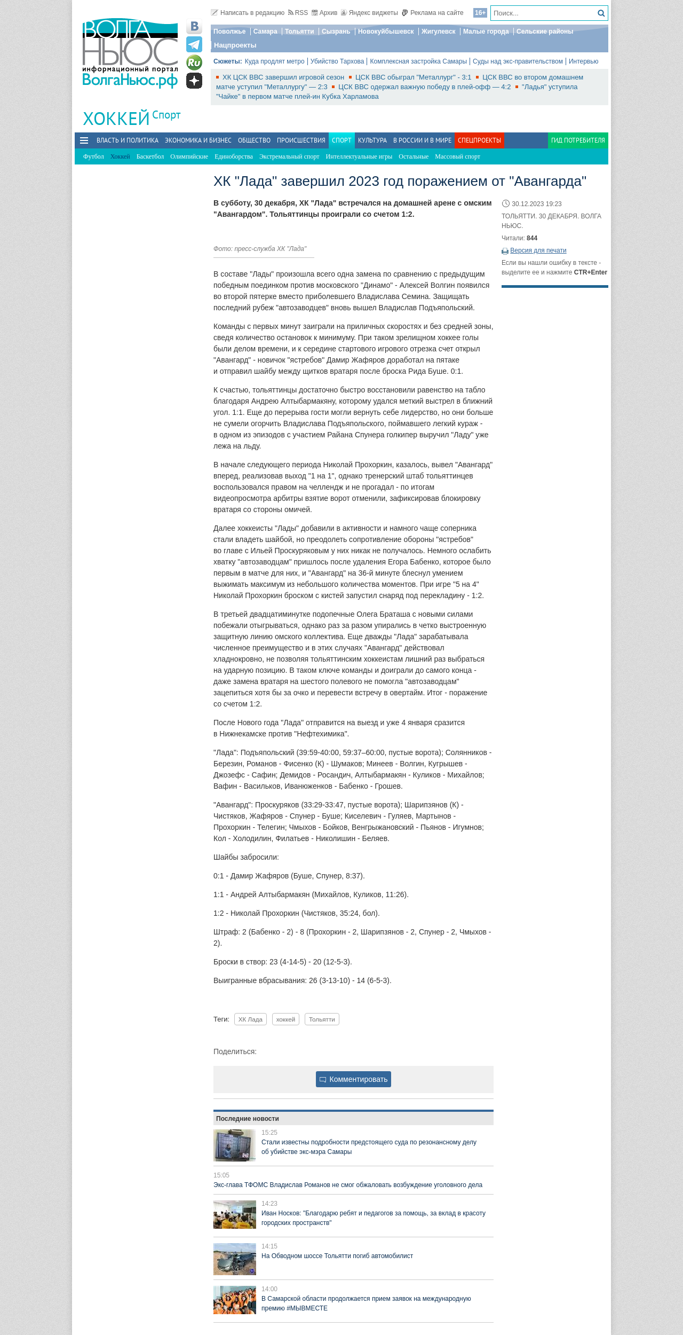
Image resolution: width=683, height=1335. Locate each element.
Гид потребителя (578, 140)
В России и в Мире (422, 140)
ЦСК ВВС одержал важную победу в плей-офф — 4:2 (425, 87)
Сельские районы (545, 31)
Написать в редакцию (247, 13)
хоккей (286, 1019)
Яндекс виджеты (369, 13)
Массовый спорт (457, 156)
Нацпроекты (235, 45)
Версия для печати (538, 250)
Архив (325, 13)
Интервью (584, 61)
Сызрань (336, 31)
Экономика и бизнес (198, 140)
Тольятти (299, 31)
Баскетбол (150, 156)
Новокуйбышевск (386, 31)
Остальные (413, 156)
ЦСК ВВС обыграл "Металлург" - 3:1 (414, 77)
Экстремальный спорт (289, 156)
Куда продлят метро (275, 61)
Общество (254, 140)
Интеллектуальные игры (359, 156)
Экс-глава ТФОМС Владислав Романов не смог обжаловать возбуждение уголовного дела (347, 1185)
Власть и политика (127, 140)
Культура (372, 140)
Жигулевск (439, 31)
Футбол (93, 156)
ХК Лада (251, 1019)
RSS (298, 13)
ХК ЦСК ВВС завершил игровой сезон (284, 77)
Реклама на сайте (432, 13)
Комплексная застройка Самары (418, 61)
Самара (265, 31)
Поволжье (229, 31)
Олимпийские (189, 156)
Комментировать (354, 1079)
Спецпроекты (479, 140)
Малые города (486, 31)
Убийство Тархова (337, 61)
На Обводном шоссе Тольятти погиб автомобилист (337, 1256)
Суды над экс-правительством (518, 61)
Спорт (166, 114)
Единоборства (234, 156)
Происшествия (301, 140)
